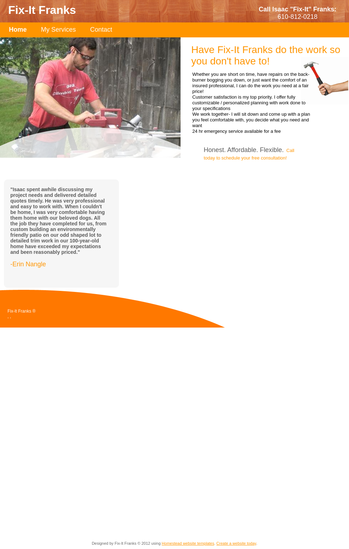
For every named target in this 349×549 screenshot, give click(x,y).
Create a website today (236, 543)
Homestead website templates (188, 543)
